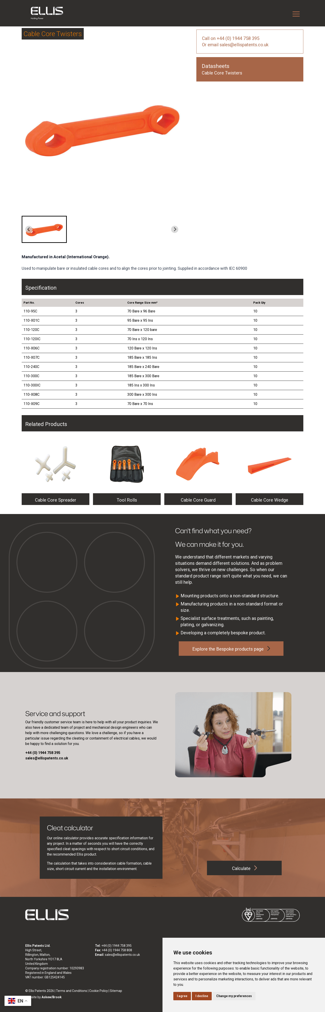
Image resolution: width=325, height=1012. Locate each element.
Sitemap (116, 991)
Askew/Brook (52, 997)
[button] (44, 229)
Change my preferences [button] (234, 996)
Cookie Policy (98, 991)
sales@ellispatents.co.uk (122, 954)
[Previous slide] (28, 229)
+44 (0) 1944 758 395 (116, 945)
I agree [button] (182, 996)
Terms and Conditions (71, 991)
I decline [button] (201, 996)
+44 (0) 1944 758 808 (117, 950)
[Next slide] (174, 229)
